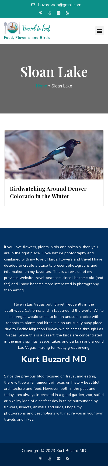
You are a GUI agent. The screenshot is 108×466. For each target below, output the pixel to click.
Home (41, 86)
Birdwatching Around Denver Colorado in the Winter (48, 192)
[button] (99, 30)
